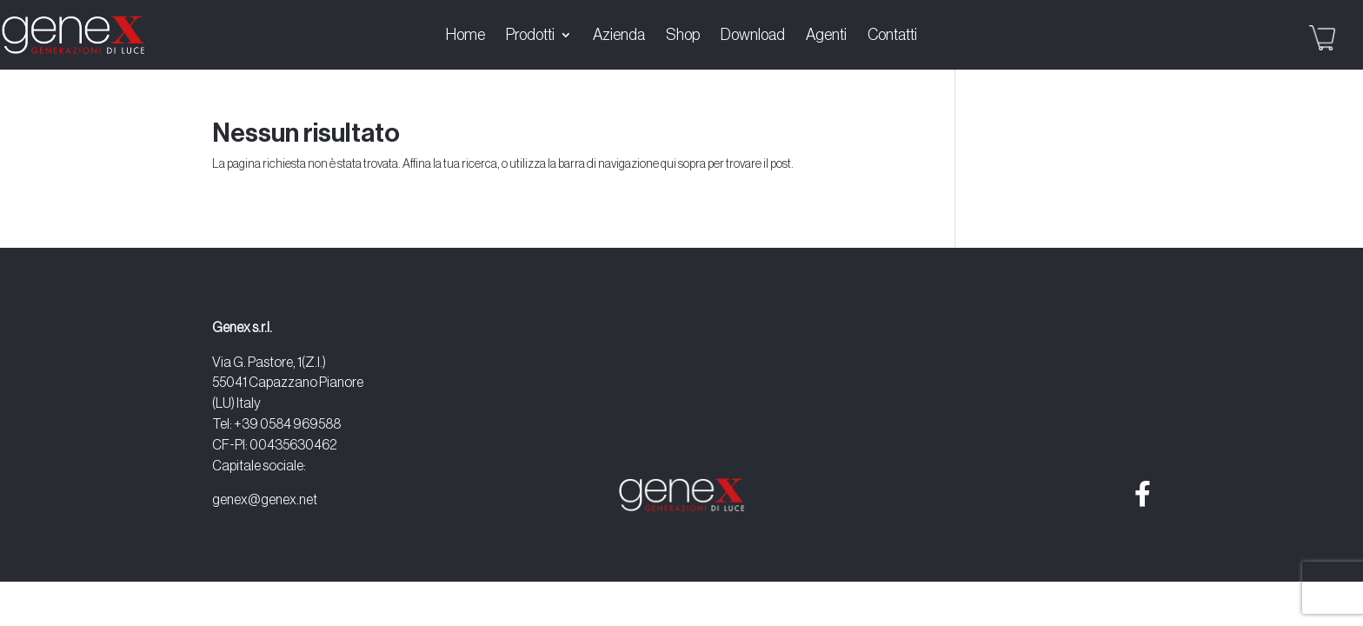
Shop (683, 36)
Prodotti (530, 36)
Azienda (619, 36)
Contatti (892, 36)
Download (753, 36)
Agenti (826, 36)
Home (465, 36)
